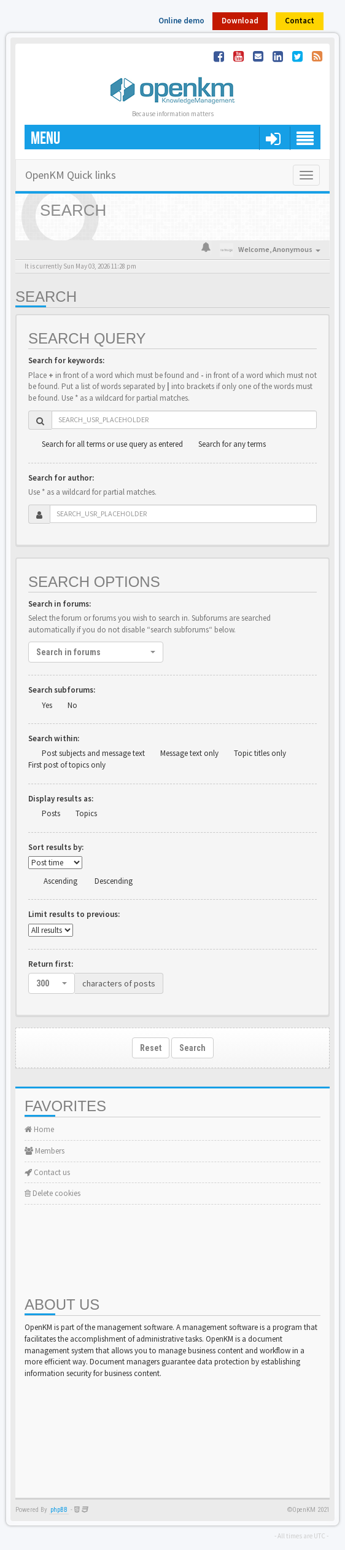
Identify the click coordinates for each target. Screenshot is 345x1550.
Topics (86, 813)
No (72, 705)
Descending (114, 881)
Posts (51, 813)
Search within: (53, 738)
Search (192, 1048)
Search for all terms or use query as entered (112, 444)
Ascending (60, 881)
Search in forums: (59, 604)
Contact (299, 20)
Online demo (181, 20)
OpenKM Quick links (70, 175)
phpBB (59, 1510)
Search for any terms (232, 444)
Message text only (189, 753)
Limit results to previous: (74, 914)
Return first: (50, 964)
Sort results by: (55, 847)
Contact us (47, 1172)
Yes (47, 705)
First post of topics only (67, 765)
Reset (150, 1048)
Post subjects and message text (93, 753)
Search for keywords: (66, 360)
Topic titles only (260, 753)
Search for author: (61, 478)
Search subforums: (61, 690)
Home (39, 1129)
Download (240, 20)
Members (44, 1151)
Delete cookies (52, 1193)
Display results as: (60, 798)
